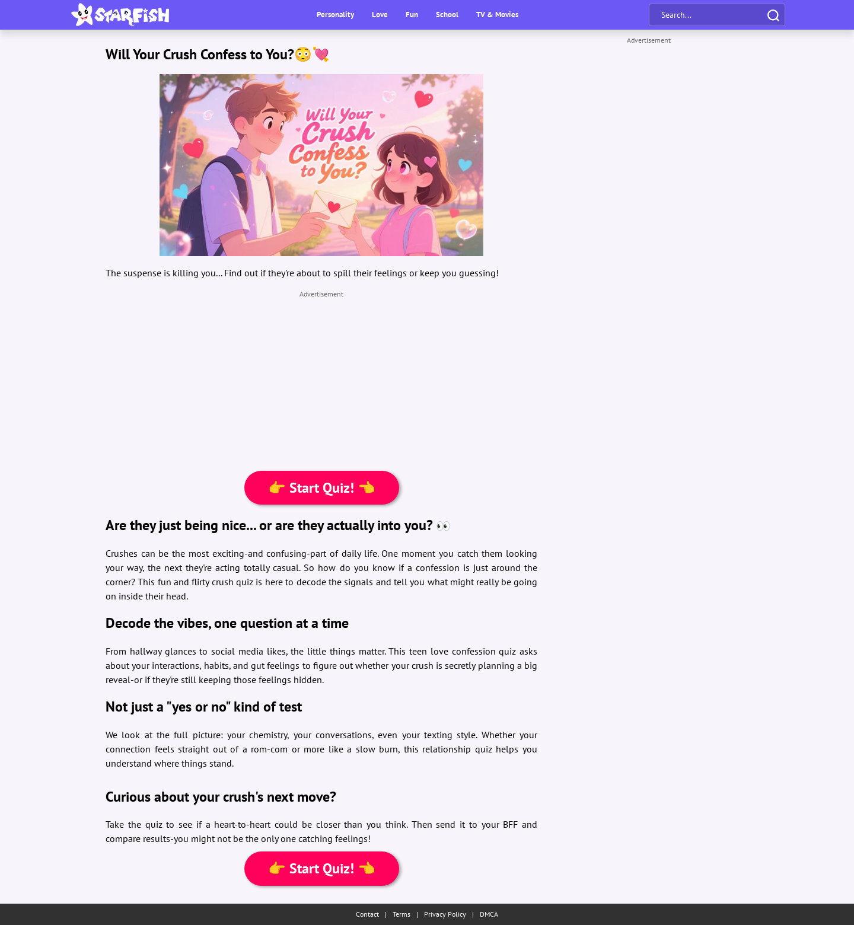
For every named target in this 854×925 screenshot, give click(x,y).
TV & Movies (497, 14)
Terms (401, 914)
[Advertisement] (321, 382)
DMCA (489, 914)
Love (380, 14)
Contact (367, 914)
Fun (412, 14)
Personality (335, 14)
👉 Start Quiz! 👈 (321, 488)
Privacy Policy (445, 914)
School (447, 14)
